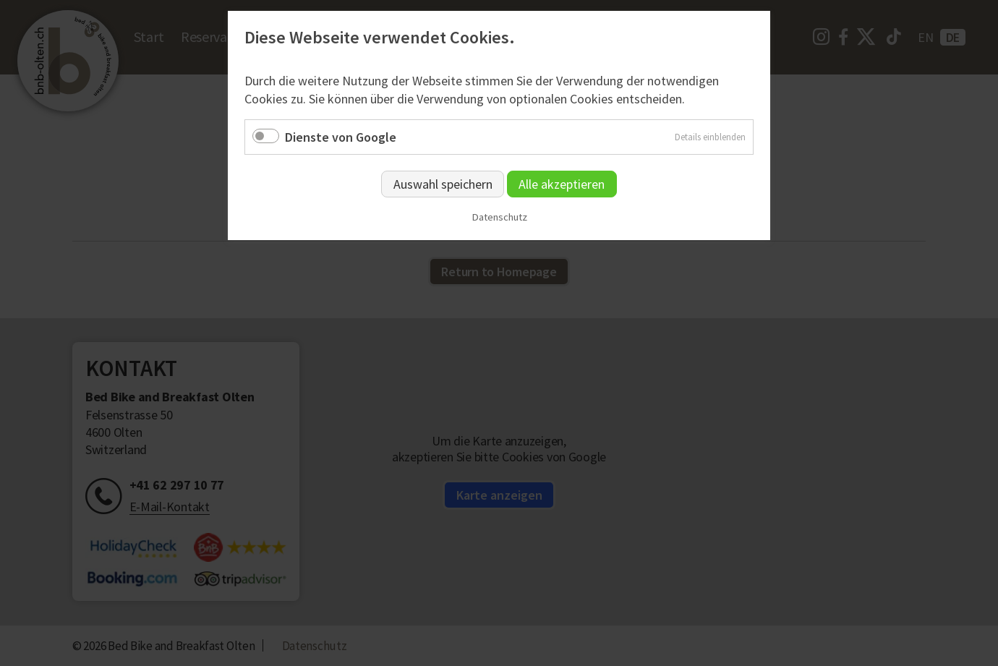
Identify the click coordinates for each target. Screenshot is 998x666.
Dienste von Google (340, 137)
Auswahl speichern (442, 184)
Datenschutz (499, 217)
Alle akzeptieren (562, 184)
